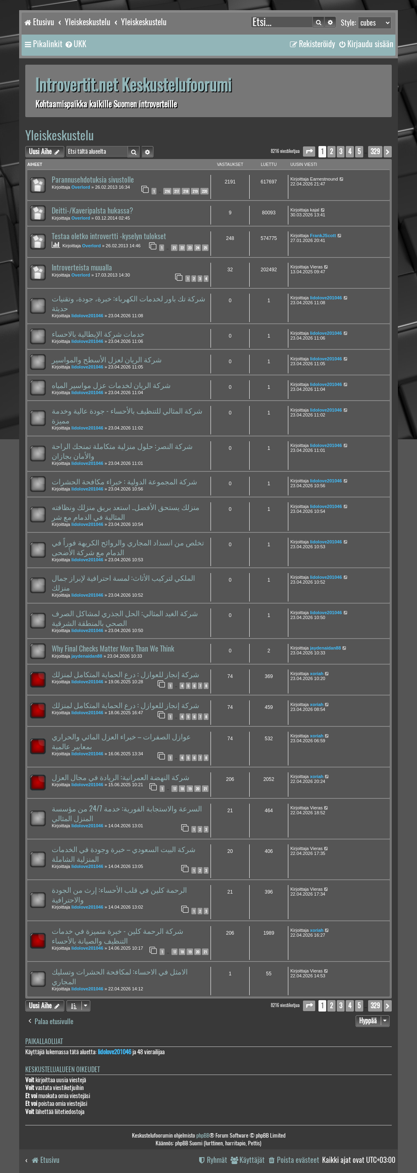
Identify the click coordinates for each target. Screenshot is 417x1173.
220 (204, 191)
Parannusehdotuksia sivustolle (93, 180)
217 (176, 191)
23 (189, 247)
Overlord (80, 187)
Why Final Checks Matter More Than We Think (113, 649)
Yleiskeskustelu (59, 135)
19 (189, 788)
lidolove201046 (87, 315)
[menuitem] (75, 44)
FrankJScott (323, 235)
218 (185, 191)
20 (197, 788)
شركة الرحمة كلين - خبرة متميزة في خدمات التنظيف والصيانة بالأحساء (117, 936)
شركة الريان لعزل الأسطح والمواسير (107, 359)
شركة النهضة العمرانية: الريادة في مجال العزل (120, 777)
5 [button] (359, 151)
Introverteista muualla (82, 268)
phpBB (202, 1135)
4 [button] (349, 151)
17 (174, 788)
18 (182, 788)
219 (195, 191)
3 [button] (340, 151)
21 (174, 247)
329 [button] (375, 151)
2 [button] (331, 151)
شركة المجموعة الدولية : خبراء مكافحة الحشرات (124, 481)
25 (205, 247)
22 (182, 247)
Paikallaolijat (44, 1041)
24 (197, 247)
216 (167, 191)
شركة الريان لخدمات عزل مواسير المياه (111, 385)
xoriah (316, 673)
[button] (309, 151)
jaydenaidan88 (86, 656)
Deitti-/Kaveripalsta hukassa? (92, 211)
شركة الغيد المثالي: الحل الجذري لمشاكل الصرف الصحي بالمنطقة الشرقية (125, 618)
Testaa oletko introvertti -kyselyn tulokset (109, 236)
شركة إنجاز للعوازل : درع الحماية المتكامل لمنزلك (125, 674)
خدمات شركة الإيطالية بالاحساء (98, 334)
